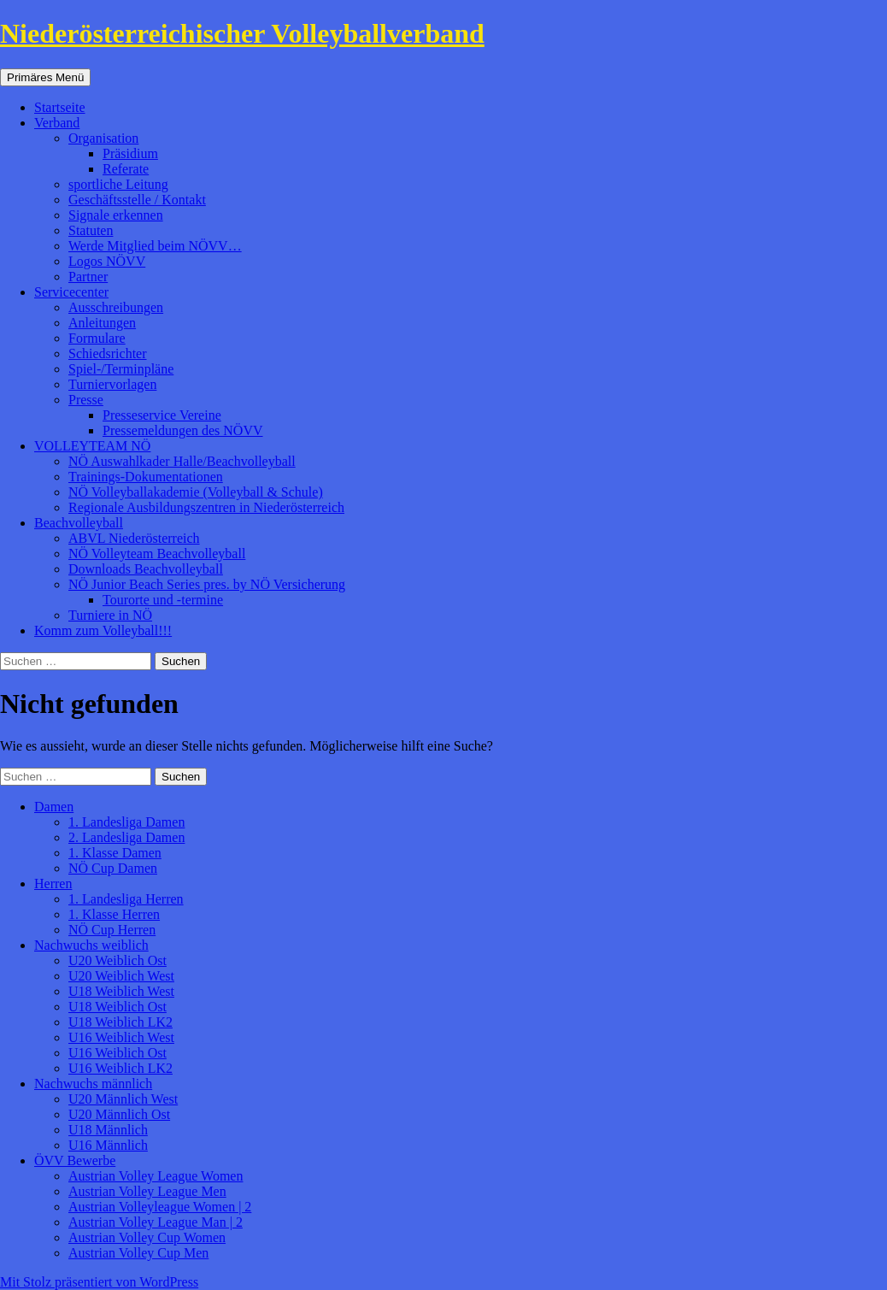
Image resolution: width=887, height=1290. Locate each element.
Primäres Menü (45, 77)
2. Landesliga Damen (126, 837)
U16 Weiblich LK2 (120, 1068)
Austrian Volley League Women (155, 1176)
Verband (56, 122)
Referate (126, 169)
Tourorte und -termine (163, 599)
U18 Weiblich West (121, 991)
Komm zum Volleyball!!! (103, 630)
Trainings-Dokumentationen (145, 476)
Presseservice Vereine (162, 415)
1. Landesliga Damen (126, 822)
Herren (53, 883)
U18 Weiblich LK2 (120, 1022)
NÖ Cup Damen (112, 868)
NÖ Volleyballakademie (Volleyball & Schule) (195, 492)
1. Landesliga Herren (126, 899)
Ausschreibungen (115, 307)
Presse (85, 399)
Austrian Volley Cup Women (147, 1237)
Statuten (90, 230)
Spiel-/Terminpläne (120, 369)
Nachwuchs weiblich (91, 945)
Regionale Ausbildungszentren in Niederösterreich (206, 507)
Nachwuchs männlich (93, 1083)
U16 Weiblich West (121, 1037)
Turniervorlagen (112, 384)
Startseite (59, 107)
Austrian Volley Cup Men (138, 1253)
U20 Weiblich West (121, 976)
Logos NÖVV (106, 261)
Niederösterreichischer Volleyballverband (242, 33)
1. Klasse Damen (115, 852)
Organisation (103, 138)
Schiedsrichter (107, 353)
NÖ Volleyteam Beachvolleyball (156, 553)
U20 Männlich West (123, 1099)
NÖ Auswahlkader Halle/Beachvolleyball (182, 461)
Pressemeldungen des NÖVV (183, 430)
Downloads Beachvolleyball (145, 569)
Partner (88, 276)
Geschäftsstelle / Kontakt (137, 199)
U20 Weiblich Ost (117, 960)
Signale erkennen (115, 215)
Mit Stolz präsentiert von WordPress (99, 1282)
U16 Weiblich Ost (117, 1053)
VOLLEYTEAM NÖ (92, 446)
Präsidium (130, 153)
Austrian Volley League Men (147, 1191)
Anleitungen (102, 322)
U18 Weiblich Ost (117, 1006)
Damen (53, 806)
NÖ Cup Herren (112, 929)
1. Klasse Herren (114, 914)
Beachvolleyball (78, 522)
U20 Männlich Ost (119, 1114)
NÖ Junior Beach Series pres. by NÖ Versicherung (206, 584)
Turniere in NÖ (110, 615)
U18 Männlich (108, 1129)
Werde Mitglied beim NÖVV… (155, 246)
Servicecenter (71, 292)
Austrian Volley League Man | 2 (155, 1222)
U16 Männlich (108, 1145)
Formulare (97, 338)
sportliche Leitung (118, 184)
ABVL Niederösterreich (134, 538)
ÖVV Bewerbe (74, 1160)
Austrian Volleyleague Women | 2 (159, 1206)
